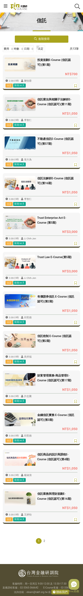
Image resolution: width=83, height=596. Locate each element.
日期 (26, 48)
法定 (40, 48)
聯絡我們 (62, 592)
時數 (16, 48)
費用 (6, 48)
